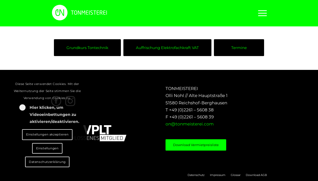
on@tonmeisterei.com (190, 123)
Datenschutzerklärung (47, 162)
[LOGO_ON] (96, 12)
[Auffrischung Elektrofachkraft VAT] (167, 47)
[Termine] (239, 47)
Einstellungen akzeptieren (47, 134)
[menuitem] (261, 13)
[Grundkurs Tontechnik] (87, 47)
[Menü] (261, 13)
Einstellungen (47, 148)
